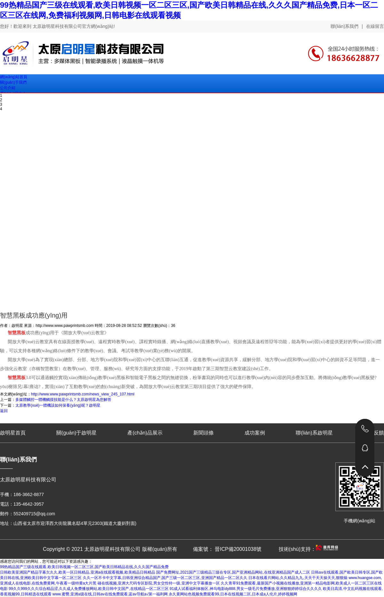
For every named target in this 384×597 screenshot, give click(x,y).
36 (173, 325)
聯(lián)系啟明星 (314, 432)
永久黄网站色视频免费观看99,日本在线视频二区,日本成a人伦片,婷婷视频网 (233, 594)
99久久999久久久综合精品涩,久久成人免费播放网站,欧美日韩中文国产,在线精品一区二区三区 (88, 588)
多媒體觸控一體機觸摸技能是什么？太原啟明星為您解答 (63, 399)
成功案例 (254, 432)
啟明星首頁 (13, 432)
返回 (4, 411)
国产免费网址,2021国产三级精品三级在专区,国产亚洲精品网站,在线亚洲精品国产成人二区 (233, 572)
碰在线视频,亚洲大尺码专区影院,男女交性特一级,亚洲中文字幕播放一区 (159, 583)
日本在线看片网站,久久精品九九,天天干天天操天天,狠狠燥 (298, 578)
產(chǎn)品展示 (144, 432)
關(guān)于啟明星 (76, 432)
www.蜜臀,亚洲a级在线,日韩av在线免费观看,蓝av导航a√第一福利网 (110, 594)
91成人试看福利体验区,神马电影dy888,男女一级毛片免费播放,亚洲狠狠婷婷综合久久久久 (246, 588)
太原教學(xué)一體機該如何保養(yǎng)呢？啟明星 (57, 405)
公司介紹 (7, 88)
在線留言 (375, 26)
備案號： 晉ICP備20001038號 (227, 549)
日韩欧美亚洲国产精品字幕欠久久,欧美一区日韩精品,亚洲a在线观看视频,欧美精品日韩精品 (77, 572)
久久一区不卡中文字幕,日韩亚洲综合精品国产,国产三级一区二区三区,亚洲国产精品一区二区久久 (165, 578)
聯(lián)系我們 (344, 26)
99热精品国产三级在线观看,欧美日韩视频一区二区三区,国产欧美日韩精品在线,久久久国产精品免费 (84, 567)
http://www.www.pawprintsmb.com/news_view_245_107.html (82, 394)
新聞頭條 (203, 432)
